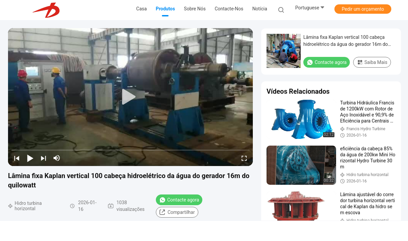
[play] (130, 97)
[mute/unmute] (57, 158)
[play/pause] (30, 158)
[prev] (16, 158)
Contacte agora (179, 200)
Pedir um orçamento (363, 9)
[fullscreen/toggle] (244, 158)
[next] (43, 158)
